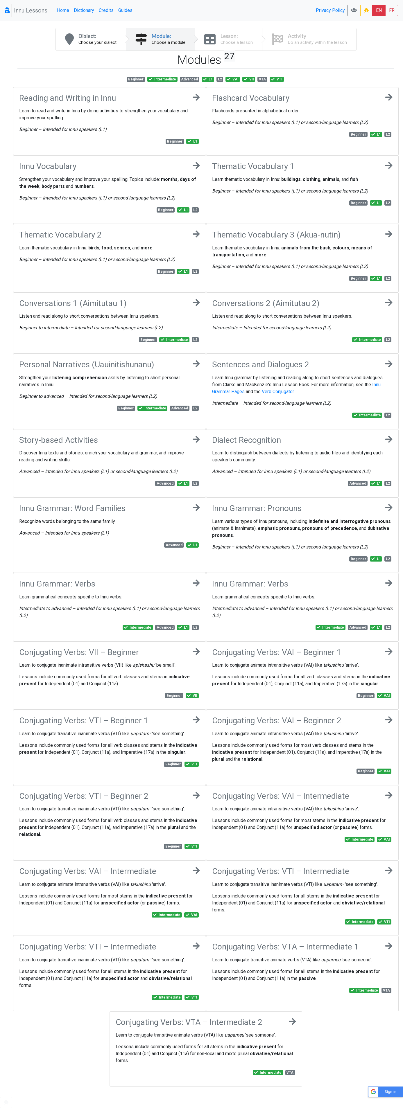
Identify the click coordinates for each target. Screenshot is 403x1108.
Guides (125, 10)
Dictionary (84, 10)
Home (63, 10)
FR (392, 10)
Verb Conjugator (278, 391)
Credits (106, 10)
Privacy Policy (330, 10)
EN (379, 10)
